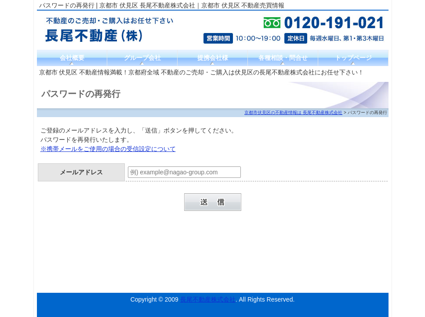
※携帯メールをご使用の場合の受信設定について (108, 148)
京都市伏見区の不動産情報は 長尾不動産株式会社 (293, 112)
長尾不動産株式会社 (208, 299)
